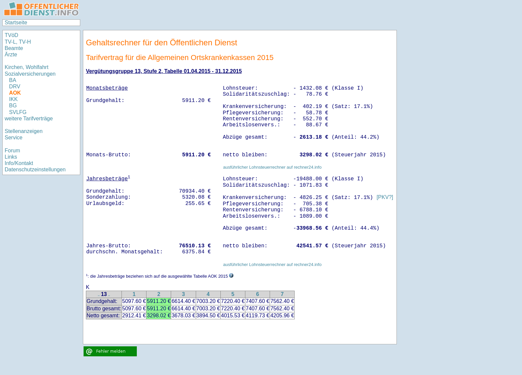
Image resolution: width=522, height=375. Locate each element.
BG (13, 105)
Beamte (14, 48)
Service (13, 137)
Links (11, 157)
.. (99, 295)
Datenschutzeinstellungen (35, 169)
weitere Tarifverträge (29, 118)
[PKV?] (385, 197)
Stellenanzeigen (24, 131)
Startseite (16, 22)
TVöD (11, 35)
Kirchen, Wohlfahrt (26, 67)
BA (12, 80)
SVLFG (17, 112)
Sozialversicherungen (30, 74)
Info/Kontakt (19, 163)
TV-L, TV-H (18, 42)
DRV (14, 86)
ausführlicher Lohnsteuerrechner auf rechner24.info (272, 167)
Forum (12, 150)
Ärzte (11, 54)
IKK (13, 99)
